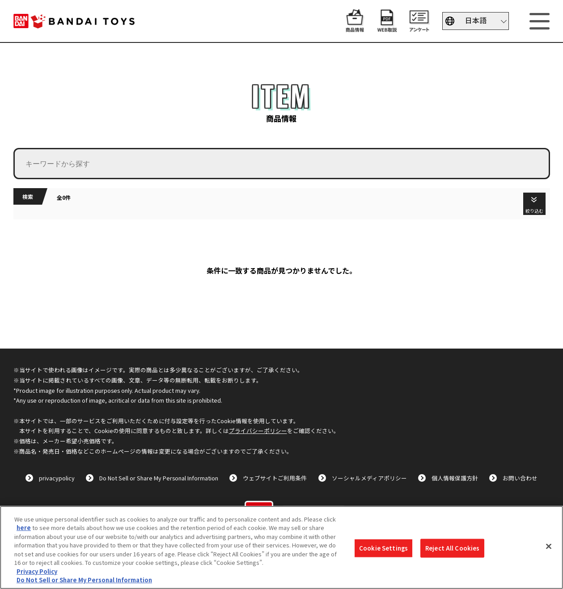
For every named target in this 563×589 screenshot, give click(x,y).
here (24, 527)
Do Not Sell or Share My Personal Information (158, 478)
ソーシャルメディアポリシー (369, 478)
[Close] (549, 546)
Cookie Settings (383, 548)
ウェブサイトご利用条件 (275, 478)
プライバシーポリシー (258, 430)
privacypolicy (57, 478)
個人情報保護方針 (455, 478)
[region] (281, 547)
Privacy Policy (37, 571)
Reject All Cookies (452, 548)
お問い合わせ (520, 478)
